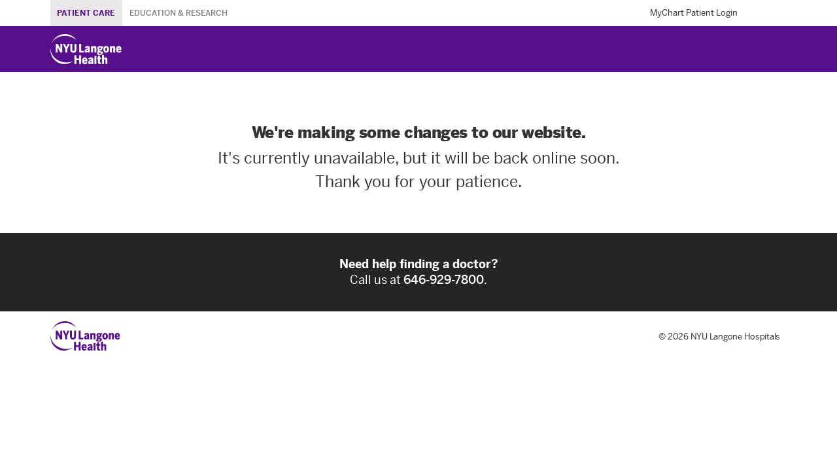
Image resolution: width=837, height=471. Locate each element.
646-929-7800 (443, 280)
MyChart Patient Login (694, 13)
